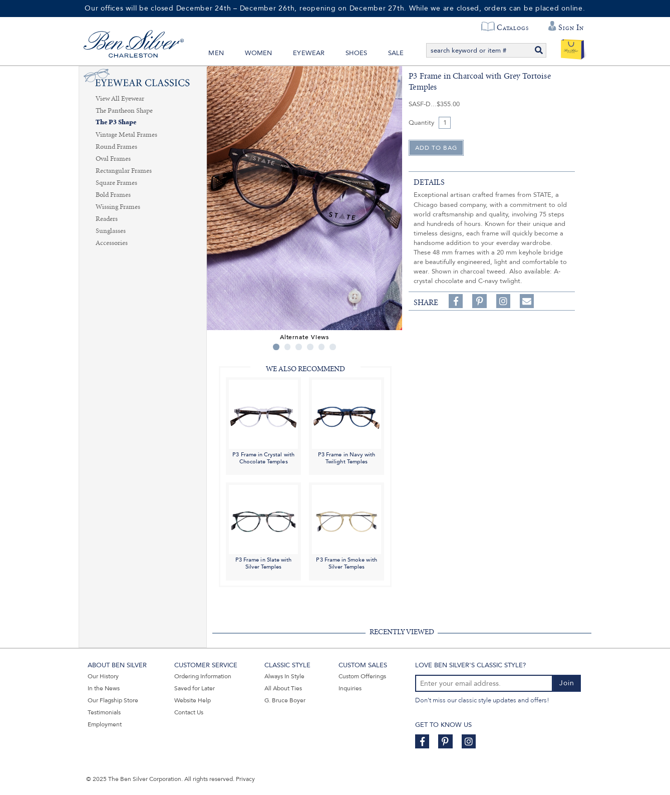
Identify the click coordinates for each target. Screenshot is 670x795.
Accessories (112, 242)
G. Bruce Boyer (284, 700)
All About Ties (283, 688)
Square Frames (116, 182)
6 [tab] (332, 347)
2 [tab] (287, 347)
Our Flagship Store (113, 700)
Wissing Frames (118, 206)
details (429, 182)
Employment (105, 724)
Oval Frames (113, 158)
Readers (107, 218)
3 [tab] (298, 347)
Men (216, 53)
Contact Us (188, 712)
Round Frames (116, 146)
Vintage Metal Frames (126, 134)
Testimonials (104, 712)
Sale (396, 53)
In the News (104, 688)
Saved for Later (194, 688)
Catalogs (512, 28)
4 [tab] (310, 347)
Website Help (192, 700)
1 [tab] (276, 347)
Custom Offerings (362, 676)
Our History (103, 676)
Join (566, 683)
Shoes (356, 53)
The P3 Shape (116, 122)
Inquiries (350, 688)
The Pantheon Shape (124, 110)
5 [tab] (321, 347)
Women (258, 53)
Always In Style (284, 676)
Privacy (245, 779)
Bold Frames (113, 194)
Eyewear (308, 53)
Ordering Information (202, 676)
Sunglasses (111, 230)
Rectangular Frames (124, 170)
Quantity (421, 122)
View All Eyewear (120, 98)
